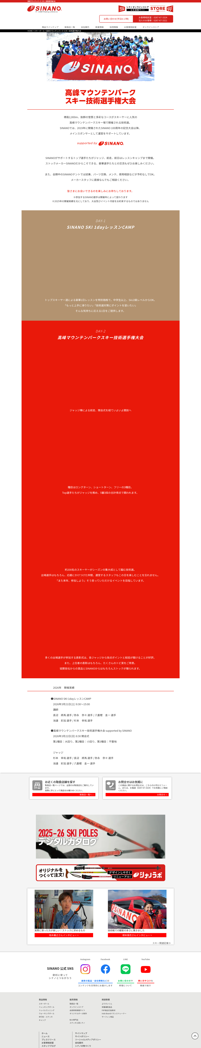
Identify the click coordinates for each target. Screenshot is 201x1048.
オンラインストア (151, 26)
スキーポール (39, 30)
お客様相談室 (130, 26)
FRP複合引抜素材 (108, 1010)
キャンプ (42, 1020)
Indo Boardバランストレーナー (114, 1013)
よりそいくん (107, 1003)
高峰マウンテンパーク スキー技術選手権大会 (63, 30)
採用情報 (114, 26)
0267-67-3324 (160, 17)
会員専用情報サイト (77, 1010)
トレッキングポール (46, 1007)
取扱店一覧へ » (86, 794)
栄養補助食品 (107, 1007)
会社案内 (79, 1042)
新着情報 (99, 26)
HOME (30, 30)
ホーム (45, 1033)
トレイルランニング (46, 1010)
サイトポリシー (82, 1036)
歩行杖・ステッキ (46, 1016)
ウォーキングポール (46, 1013)
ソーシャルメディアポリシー (88, 1039)
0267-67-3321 (160, 20)
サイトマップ (81, 1033)
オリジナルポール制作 (78, 1013)
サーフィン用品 (108, 1016)
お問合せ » (162, 794)
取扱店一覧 (70, 26)
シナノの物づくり (83, 1045)
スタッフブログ (49, 1045)
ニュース (46, 1036)
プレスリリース (49, 1039)
